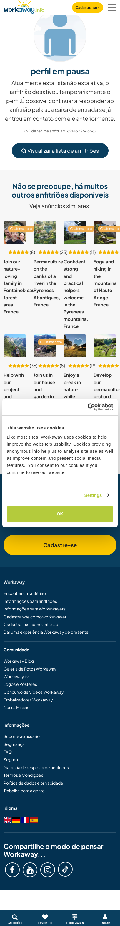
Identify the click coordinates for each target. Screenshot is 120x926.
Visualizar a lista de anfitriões (60, 150)
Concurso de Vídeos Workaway (34, 692)
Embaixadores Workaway (28, 699)
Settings (93, 495)
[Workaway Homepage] (24, 6)
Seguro (11, 759)
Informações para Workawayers (35, 608)
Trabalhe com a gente (24, 790)
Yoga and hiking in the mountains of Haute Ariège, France (105, 283)
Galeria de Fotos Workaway (30, 668)
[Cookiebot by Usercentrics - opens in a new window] (87, 407)
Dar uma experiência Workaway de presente (46, 632)
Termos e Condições (23, 775)
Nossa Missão (17, 707)
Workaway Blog (19, 660)
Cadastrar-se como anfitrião (31, 624)
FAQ (8, 751)
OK (60, 513)
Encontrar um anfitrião (25, 593)
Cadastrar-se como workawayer (35, 616)
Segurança (14, 744)
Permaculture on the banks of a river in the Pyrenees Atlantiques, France (48, 283)
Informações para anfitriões (30, 601)
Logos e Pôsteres (20, 684)
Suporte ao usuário (22, 736)
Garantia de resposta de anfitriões (36, 767)
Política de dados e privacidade (33, 783)
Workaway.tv (16, 676)
